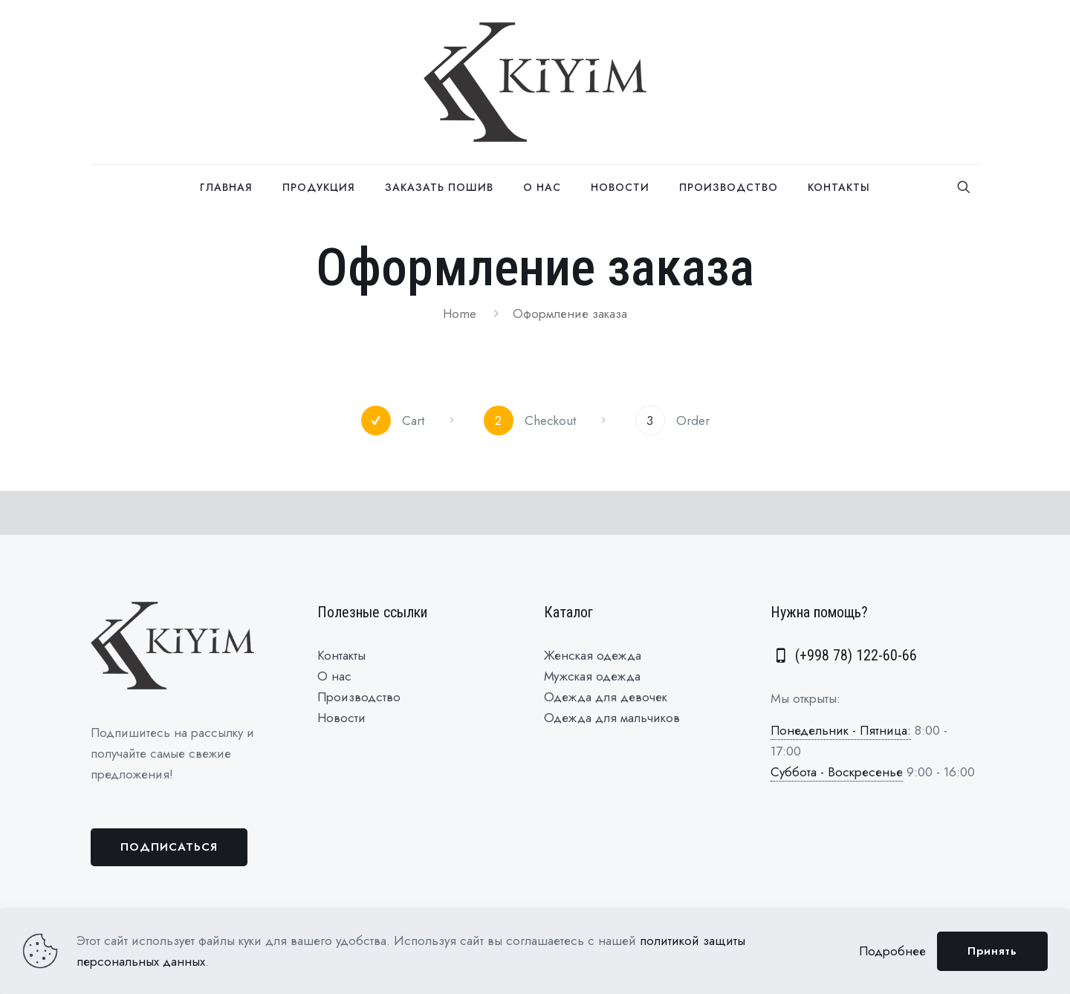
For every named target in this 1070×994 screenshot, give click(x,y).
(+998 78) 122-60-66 (844, 655)
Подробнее (892, 951)
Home (459, 313)
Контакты (341, 655)
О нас (334, 676)
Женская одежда (592, 655)
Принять (992, 951)
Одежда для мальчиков (612, 718)
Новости (341, 718)
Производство (359, 697)
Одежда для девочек (605, 697)
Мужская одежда (592, 676)
